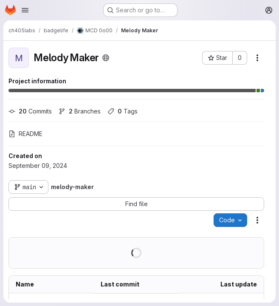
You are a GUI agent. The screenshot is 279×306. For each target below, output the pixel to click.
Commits (30, 111)
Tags (122, 111)
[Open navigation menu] (25, 10)
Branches (80, 111)
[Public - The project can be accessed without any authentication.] (105, 57)
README (25, 133)
